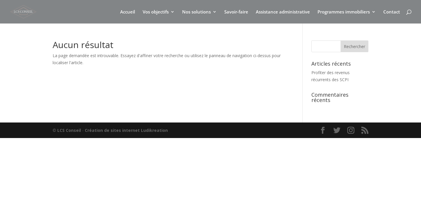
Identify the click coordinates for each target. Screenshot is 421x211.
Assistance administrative (283, 12)
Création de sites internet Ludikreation (126, 130)
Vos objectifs (156, 12)
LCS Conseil (69, 130)
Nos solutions (196, 12)
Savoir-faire (236, 12)
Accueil (127, 12)
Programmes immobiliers (344, 12)
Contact (391, 12)
